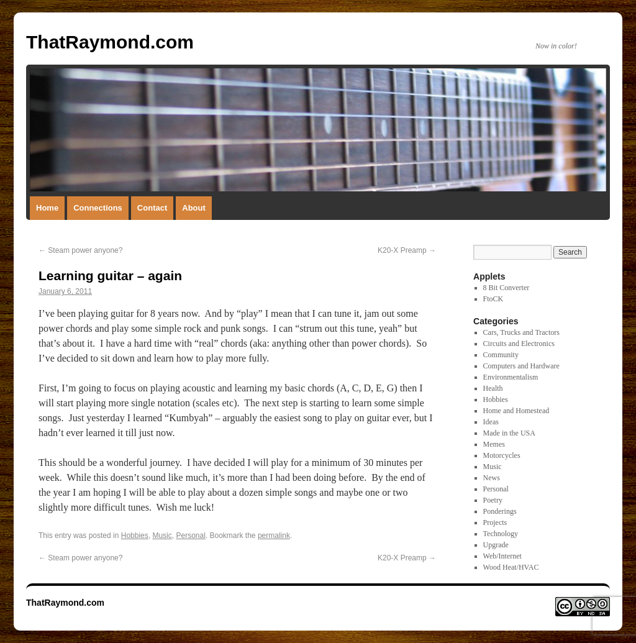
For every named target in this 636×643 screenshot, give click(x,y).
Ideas (491, 421)
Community (501, 354)
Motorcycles (501, 455)
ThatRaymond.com (110, 42)
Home (47, 207)
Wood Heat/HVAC (511, 567)
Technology (500, 533)
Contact (152, 207)
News (491, 477)
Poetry (492, 500)
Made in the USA (509, 433)
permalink (274, 535)
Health (493, 388)
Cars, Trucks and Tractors (521, 332)
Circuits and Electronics (519, 343)
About (194, 207)
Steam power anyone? (80, 250)
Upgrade (496, 544)
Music (161, 535)
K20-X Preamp (407, 250)
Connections (97, 207)
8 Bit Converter (506, 287)
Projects (495, 522)
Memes (494, 444)
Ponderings (500, 511)
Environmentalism (510, 377)
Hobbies (134, 535)
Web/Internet (502, 556)
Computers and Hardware (521, 366)
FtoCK (493, 298)
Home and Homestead (516, 410)
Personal (190, 535)
